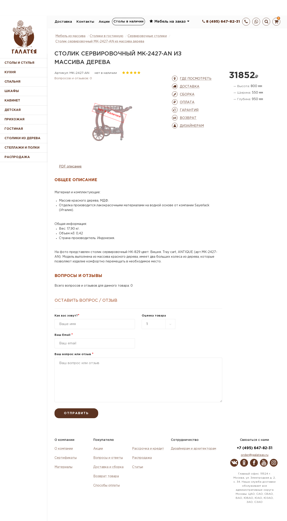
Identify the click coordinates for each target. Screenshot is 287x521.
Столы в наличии (128, 21)
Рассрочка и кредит (148, 448)
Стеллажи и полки (21, 147)
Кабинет (12, 100)
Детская (12, 110)
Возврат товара (106, 476)
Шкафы (11, 91)
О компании (63, 448)
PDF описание (70, 166)
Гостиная (13, 129)
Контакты (85, 21)
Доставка (63, 21)
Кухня (10, 72)
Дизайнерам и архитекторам (193, 448)
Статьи (137, 467)
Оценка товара (154, 315)
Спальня (12, 81)
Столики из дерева (22, 138)
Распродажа (142, 458)
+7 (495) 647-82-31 (254, 448)
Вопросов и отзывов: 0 (73, 78)
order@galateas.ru (254, 455)
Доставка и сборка (108, 467)
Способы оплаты (106, 485)
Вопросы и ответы (108, 458)
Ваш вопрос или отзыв (73, 354)
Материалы (63, 467)
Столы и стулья (19, 63)
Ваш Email (63, 335)
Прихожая (14, 119)
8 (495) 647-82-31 (221, 21)
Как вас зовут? (66, 315)
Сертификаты (65, 458)
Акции (104, 21)
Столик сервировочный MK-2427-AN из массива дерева (99, 41)
